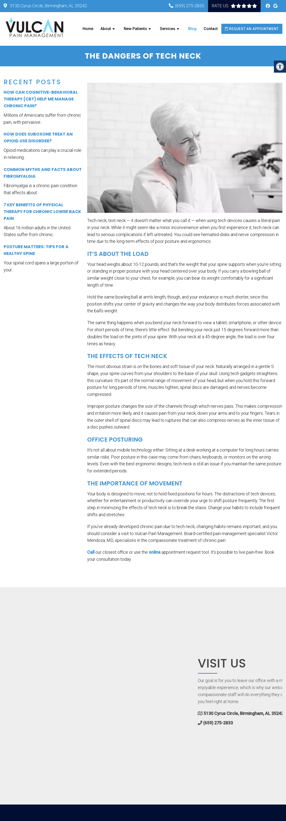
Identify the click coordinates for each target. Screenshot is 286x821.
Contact (211, 28)
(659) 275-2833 (189, 5)
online (155, 552)
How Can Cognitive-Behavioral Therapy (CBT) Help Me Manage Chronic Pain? (41, 99)
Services (167, 28)
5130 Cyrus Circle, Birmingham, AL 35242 (48, 5)
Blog (192, 28)
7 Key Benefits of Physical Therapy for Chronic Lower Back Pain (42, 211)
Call (90, 552)
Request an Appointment (252, 29)
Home (88, 28)
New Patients (135, 28)
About (105, 28)
